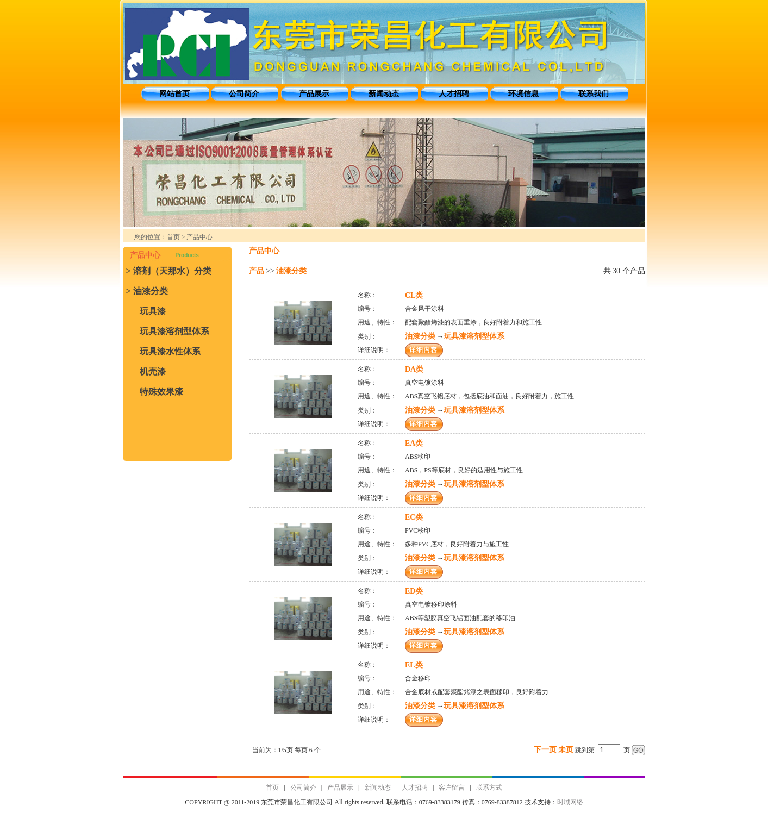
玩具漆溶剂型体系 (174, 331)
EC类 (414, 517)
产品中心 (199, 237)
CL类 (414, 295)
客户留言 (452, 787)
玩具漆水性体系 (170, 351)
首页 (173, 237)
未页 (565, 750)
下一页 (545, 750)
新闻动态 (384, 94)
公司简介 (244, 94)
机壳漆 (153, 371)
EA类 (414, 443)
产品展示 (314, 94)
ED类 (414, 591)
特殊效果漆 (161, 391)
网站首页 (174, 94)
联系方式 (489, 787)
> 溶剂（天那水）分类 (168, 271)
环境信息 (523, 94)
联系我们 (593, 94)
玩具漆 (153, 311)
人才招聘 (454, 94)
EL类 (414, 665)
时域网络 (570, 802)
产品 (256, 271)
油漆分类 (291, 271)
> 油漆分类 (147, 291)
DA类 (414, 369)
